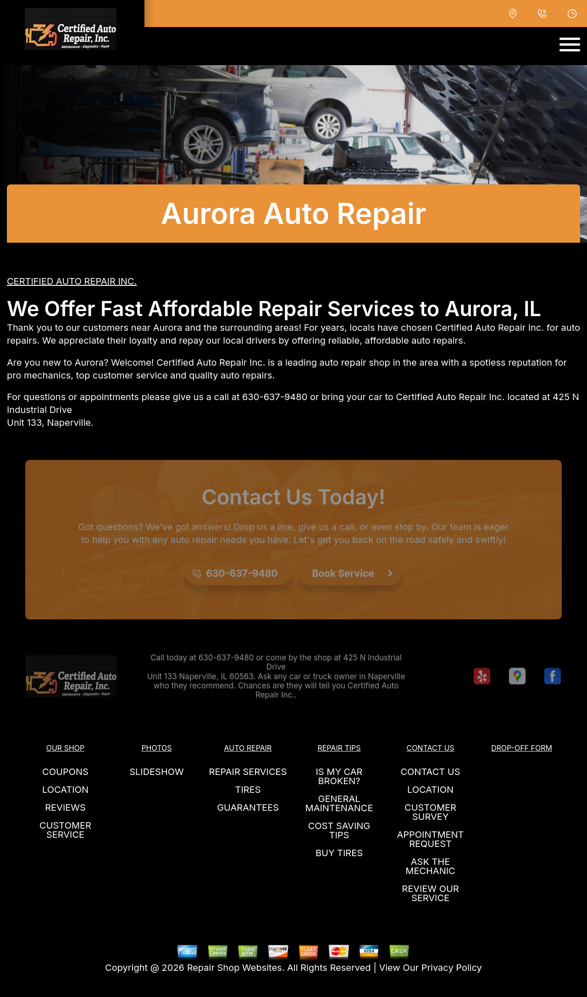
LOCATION (65, 789)
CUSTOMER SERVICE (65, 830)
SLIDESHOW (156, 771)
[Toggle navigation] (569, 44)
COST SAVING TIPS (339, 830)
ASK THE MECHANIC (430, 866)
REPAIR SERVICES (248, 771)
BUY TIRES (339, 852)
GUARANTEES (248, 807)
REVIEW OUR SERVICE (430, 893)
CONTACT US (430, 771)
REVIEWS (65, 807)
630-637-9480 (274, 396)
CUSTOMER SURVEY (430, 812)
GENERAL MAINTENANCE (339, 803)
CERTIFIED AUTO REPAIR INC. (72, 281)
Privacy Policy (451, 967)
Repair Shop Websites (234, 967)
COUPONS (65, 771)
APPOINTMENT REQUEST (430, 839)
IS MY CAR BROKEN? (339, 776)
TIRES (247, 789)
